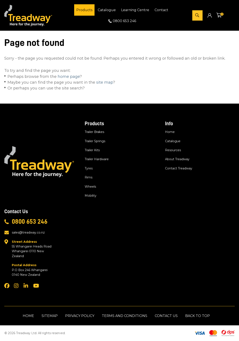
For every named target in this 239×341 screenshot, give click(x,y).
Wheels (90, 187)
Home (170, 132)
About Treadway (177, 159)
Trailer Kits (92, 150)
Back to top (197, 316)
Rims (88, 177)
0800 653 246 (124, 21)
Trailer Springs (95, 141)
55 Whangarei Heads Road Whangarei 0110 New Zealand (33, 248)
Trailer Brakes (94, 132)
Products (84, 10)
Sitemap (50, 316)
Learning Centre (135, 10)
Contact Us (166, 316)
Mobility (90, 196)
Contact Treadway (178, 168)
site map (104, 82)
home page (69, 76)
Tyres (89, 168)
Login (209, 15)
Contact (161, 10)
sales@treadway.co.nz (28, 232)
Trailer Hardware (97, 159)
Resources (173, 150)
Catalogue (107, 10)
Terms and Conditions (124, 316)
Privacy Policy (79, 316)
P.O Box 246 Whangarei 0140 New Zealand (33, 270)
